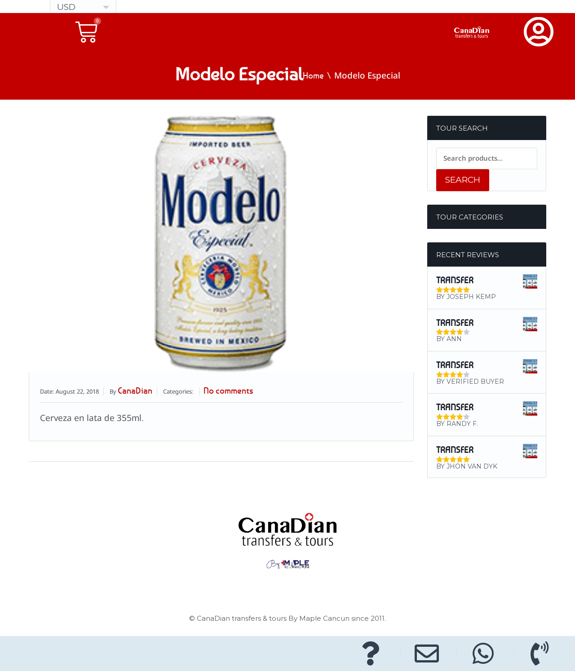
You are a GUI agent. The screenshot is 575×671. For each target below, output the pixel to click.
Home (313, 76)
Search (462, 180)
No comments (237, 391)
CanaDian (137, 391)
